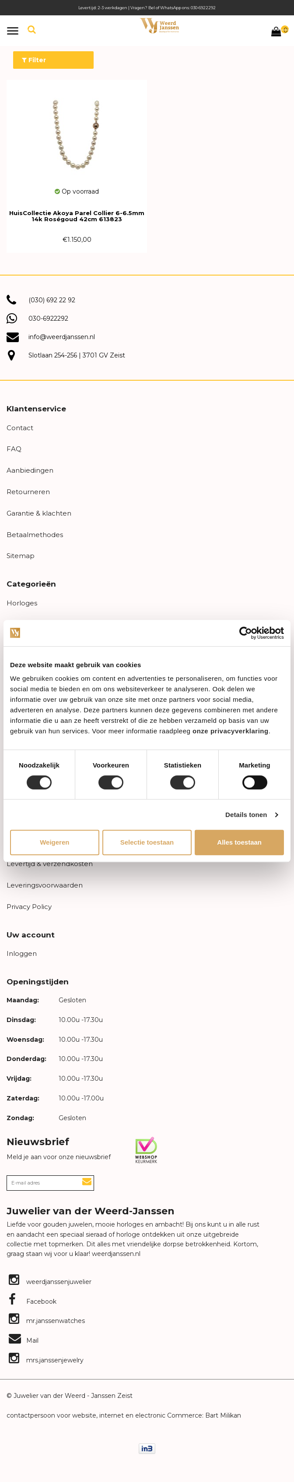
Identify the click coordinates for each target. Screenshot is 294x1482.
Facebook (32, 1301)
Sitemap (21, 556)
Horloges (22, 603)
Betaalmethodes (35, 535)
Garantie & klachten (39, 513)
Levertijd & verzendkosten (50, 863)
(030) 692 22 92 (51, 300)
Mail (23, 1340)
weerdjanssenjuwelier (50, 1282)
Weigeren (54, 842)
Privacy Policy (29, 906)
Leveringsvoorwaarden (45, 885)
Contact (20, 428)
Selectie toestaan (147, 842)
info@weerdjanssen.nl (61, 337)
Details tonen (246, 814)
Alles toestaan (239, 842)
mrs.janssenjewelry (46, 1360)
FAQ (14, 449)
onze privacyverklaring (230, 731)
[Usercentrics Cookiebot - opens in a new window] (245, 633)
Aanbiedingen (30, 470)
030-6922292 (48, 318)
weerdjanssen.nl (115, 1254)
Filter (34, 60)
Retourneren (28, 492)
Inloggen (22, 953)
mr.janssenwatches (47, 1321)
